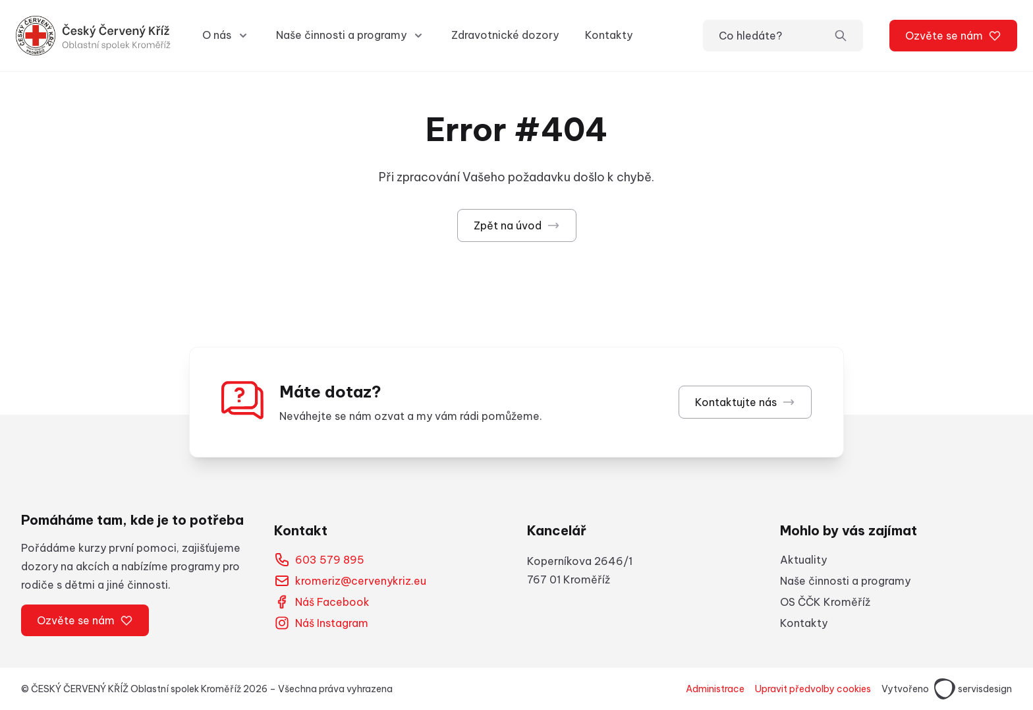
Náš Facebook (322, 602)
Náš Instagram (321, 623)
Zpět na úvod (517, 225)
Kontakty (608, 35)
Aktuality (803, 559)
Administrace (715, 689)
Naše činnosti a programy (845, 580)
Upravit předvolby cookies (813, 689)
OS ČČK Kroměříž (825, 601)
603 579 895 (319, 560)
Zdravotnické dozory (505, 35)
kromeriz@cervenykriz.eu (350, 581)
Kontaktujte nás (745, 402)
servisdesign (973, 688)
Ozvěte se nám (953, 35)
